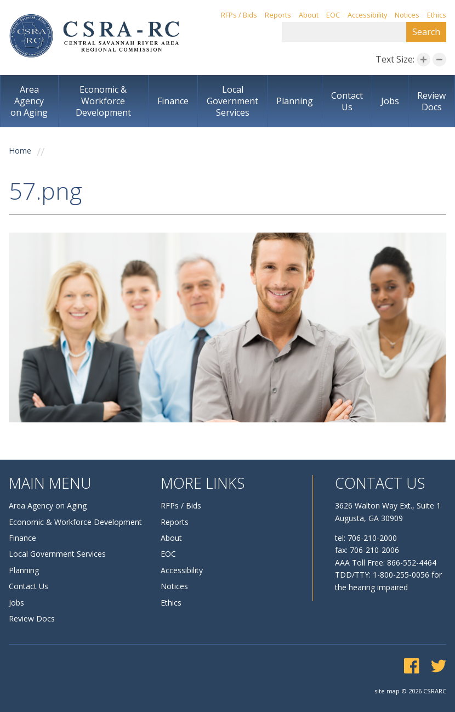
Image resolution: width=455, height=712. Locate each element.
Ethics (436, 15)
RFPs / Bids (239, 15)
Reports (278, 15)
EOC (333, 15)
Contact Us (347, 101)
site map (387, 691)
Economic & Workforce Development (103, 100)
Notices (407, 15)
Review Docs (431, 101)
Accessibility (367, 15)
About (308, 15)
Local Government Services (232, 100)
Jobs (390, 101)
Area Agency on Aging (29, 100)
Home (20, 150)
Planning (294, 101)
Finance (173, 101)
